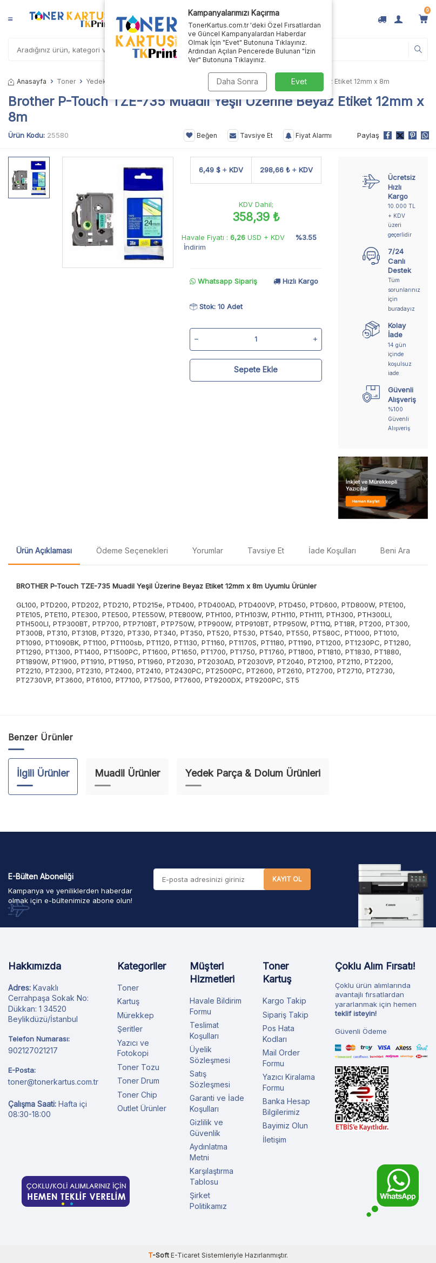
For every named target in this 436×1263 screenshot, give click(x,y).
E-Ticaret (185, 1255)
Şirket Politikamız (208, 1201)
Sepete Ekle (256, 369)
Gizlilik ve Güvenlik (206, 1128)
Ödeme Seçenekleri (132, 550)
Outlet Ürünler (141, 1108)
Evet (299, 81)
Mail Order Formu (281, 1058)
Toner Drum (138, 1080)
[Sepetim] (423, 18)
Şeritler (130, 1028)
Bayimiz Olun (285, 1125)
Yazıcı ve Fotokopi (133, 1048)
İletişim (274, 1139)
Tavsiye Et (250, 135)
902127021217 (33, 1050)
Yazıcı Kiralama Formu (289, 1082)
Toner (66, 81)
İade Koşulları (332, 550)
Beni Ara (395, 550)
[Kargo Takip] (382, 18)
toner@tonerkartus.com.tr (53, 1081)
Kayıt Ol (287, 879)
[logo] (71, 19)
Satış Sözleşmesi (210, 1079)
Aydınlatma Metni (208, 1152)
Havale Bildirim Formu (216, 1006)
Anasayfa (27, 81)
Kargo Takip (284, 1000)
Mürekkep (135, 1015)
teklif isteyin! (356, 1013)
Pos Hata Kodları (278, 1034)
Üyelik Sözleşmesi (210, 1055)
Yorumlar (207, 550)
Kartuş (128, 1001)
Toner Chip (137, 1094)
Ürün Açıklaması (44, 550)
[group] (118, 212)
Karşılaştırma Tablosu (211, 1176)
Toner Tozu (138, 1067)
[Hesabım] (398, 18)
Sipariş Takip (285, 1014)
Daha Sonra (237, 81)
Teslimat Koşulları (204, 1030)
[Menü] (10, 18)
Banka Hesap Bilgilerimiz (286, 1107)
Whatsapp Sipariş (223, 281)
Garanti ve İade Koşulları (217, 1103)
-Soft (159, 1255)
